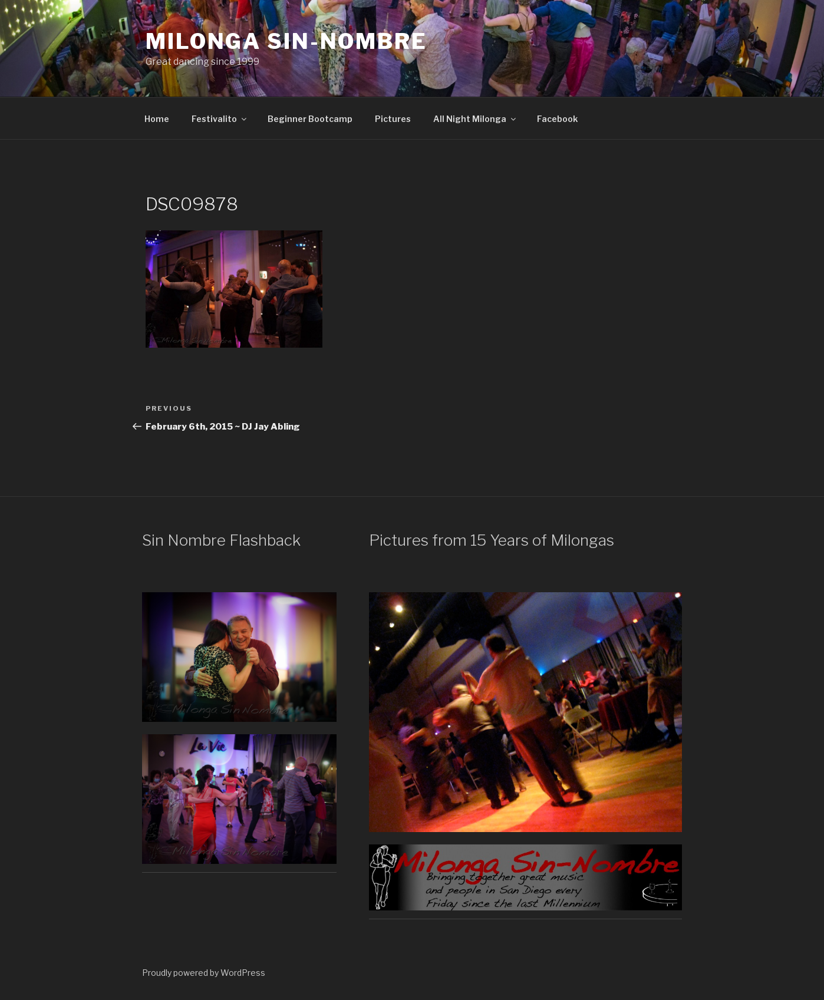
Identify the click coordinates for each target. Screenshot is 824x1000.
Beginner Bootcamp (310, 119)
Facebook (557, 119)
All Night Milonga (475, 119)
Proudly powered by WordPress (203, 973)
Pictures (393, 119)
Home (156, 119)
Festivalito (220, 119)
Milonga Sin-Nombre (286, 41)
